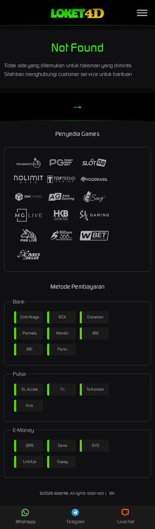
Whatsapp (26, 516)
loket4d (61, 493)
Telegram (76, 516)
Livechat (125, 516)
